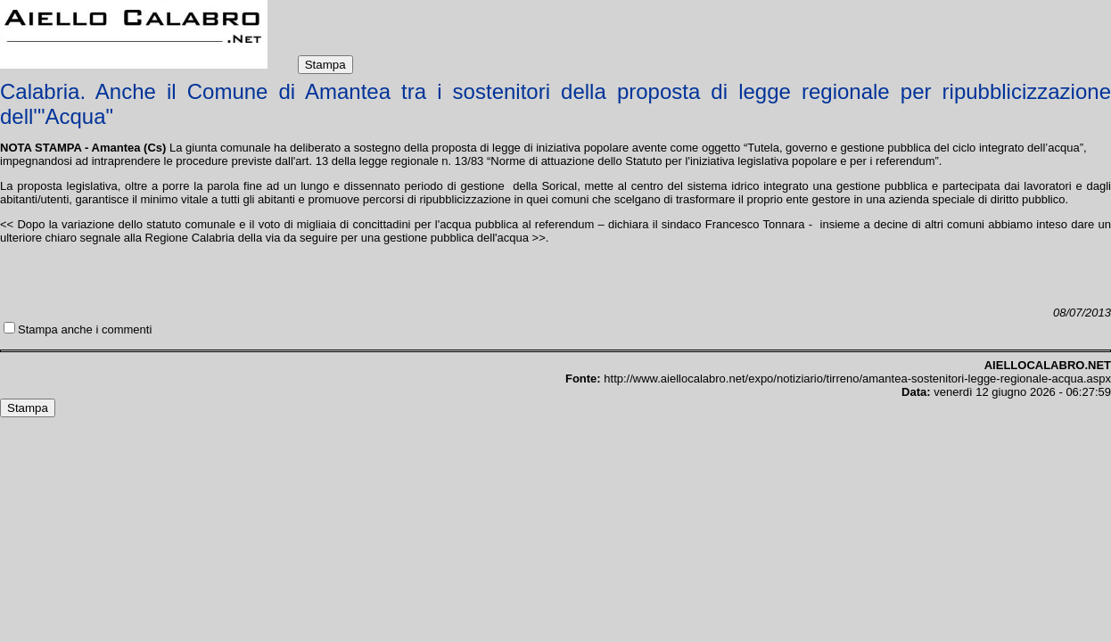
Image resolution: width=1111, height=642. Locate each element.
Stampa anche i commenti (85, 329)
